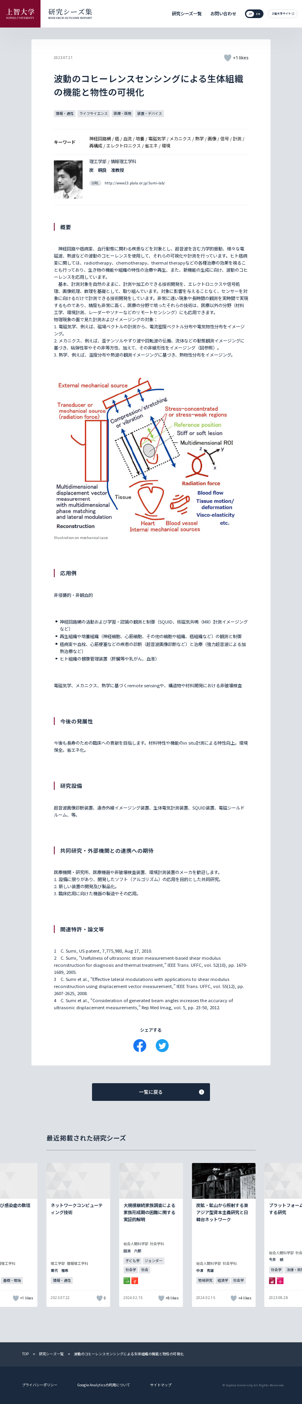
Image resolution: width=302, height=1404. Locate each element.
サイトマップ (160, 1384)
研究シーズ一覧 (187, 13)
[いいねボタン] (227, 58)
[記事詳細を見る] (78, 1235)
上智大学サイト (281, 13)
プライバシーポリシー (39, 1384)
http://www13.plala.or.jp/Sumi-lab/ (135, 183)
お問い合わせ (223, 13)
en (258, 14)
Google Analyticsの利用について (103, 1384)
